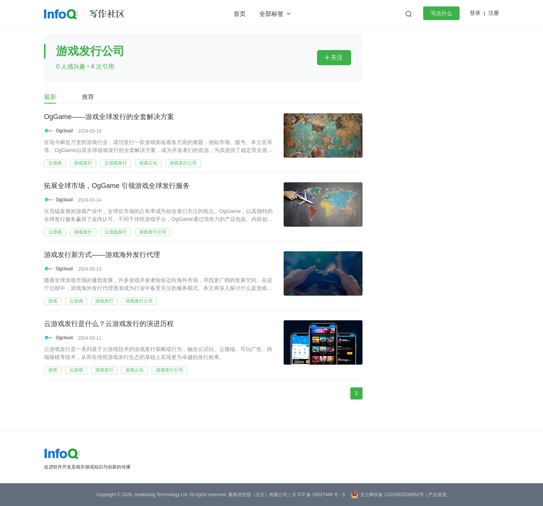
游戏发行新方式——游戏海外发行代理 (102, 255)
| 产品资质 (436, 494)
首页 (240, 14)
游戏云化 (148, 163)
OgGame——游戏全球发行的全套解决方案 (109, 117)
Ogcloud (64, 130)
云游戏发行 (115, 163)
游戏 (52, 301)
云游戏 (55, 163)
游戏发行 (83, 163)
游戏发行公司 (183, 163)
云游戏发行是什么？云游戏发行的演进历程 (109, 324)
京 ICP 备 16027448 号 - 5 (318, 494)
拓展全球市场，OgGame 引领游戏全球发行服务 (117, 186)
